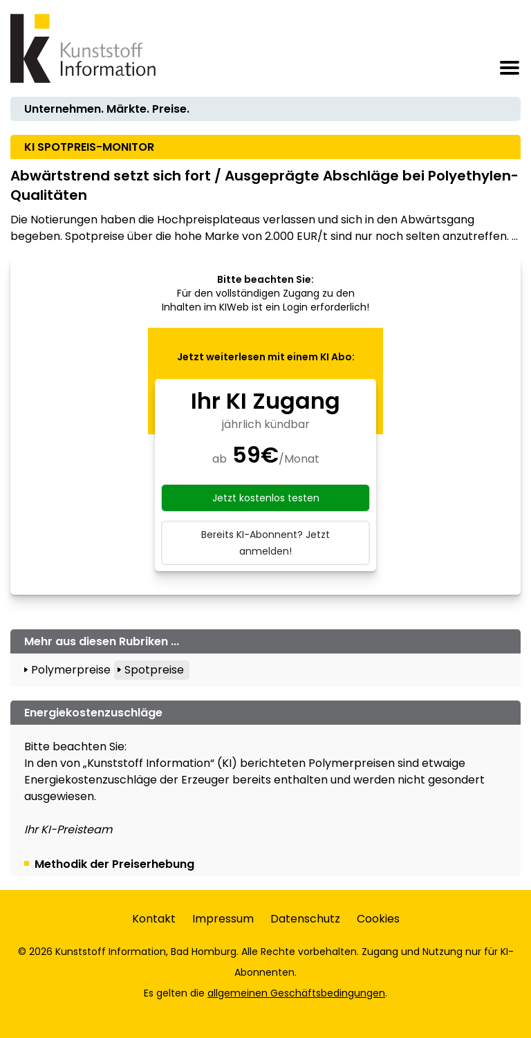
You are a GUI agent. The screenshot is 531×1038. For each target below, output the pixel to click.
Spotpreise (154, 670)
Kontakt (154, 919)
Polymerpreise (71, 670)
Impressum (223, 919)
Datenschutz (305, 919)
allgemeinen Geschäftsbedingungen (296, 993)
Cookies (378, 919)
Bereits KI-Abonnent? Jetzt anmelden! (265, 543)
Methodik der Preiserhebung (114, 864)
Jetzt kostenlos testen (265, 498)
